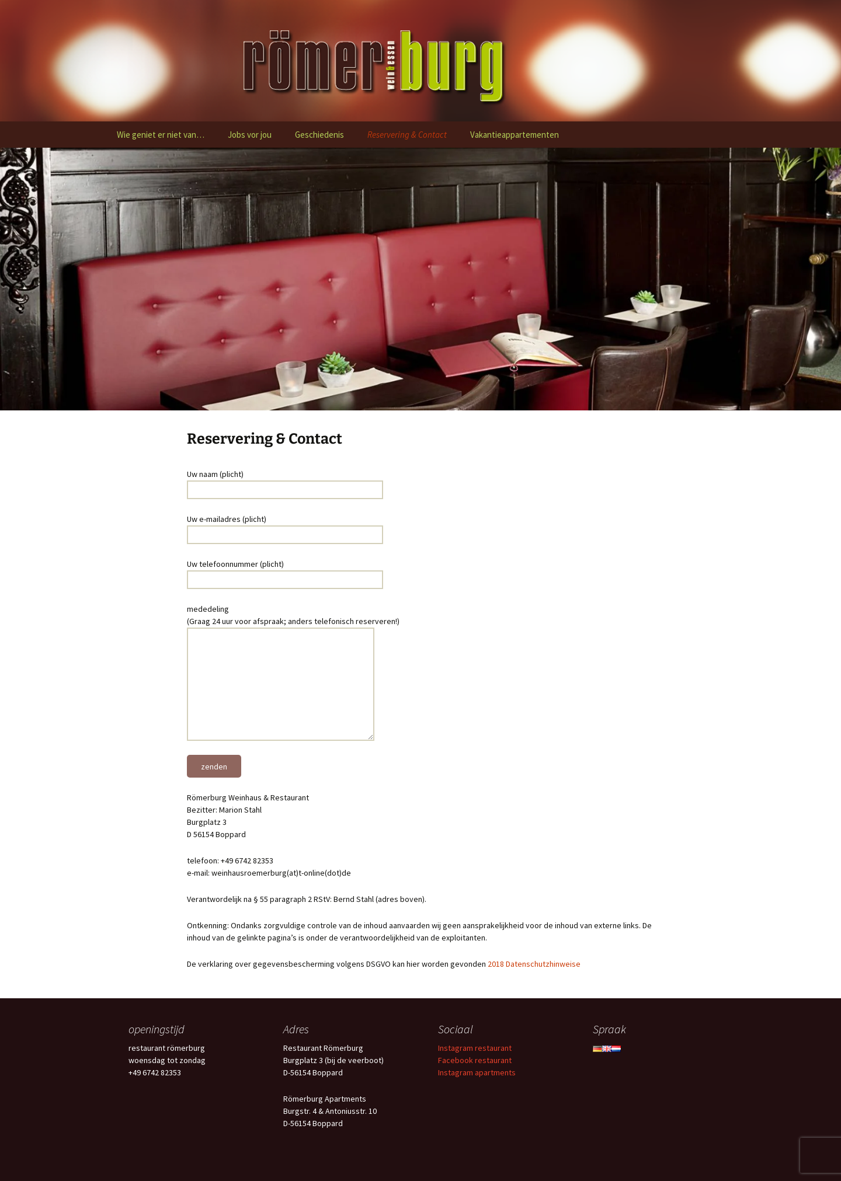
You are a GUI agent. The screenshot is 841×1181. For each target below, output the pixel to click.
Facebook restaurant (475, 1060)
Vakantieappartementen (514, 134)
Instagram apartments (477, 1072)
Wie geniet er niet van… (160, 134)
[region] (420, 279)
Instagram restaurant (475, 1048)
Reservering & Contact (407, 134)
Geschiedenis (319, 134)
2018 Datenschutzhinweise (534, 964)
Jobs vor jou (250, 134)
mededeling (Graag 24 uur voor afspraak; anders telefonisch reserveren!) (293, 621)
